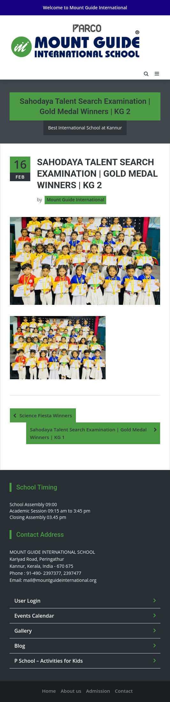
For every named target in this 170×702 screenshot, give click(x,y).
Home (49, 691)
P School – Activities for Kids (48, 660)
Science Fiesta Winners (45, 415)
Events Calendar (34, 615)
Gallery (23, 630)
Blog (19, 645)
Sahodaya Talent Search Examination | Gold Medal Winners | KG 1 (88, 433)
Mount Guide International (98, 7)
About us (71, 691)
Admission (98, 691)
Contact (124, 691)
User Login (27, 600)
